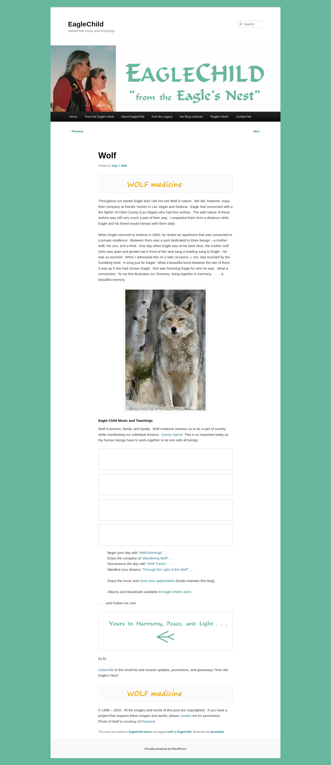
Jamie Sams (172, 434)
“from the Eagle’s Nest (99, 116)
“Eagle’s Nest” (219, 116)
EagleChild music (140, 731)
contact (185, 716)
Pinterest (148, 721)
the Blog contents (191, 116)
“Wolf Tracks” (156, 564)
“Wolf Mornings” (151, 553)
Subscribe (106, 670)
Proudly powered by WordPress (165, 748)
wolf (170, 731)
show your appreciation (157, 581)
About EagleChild (132, 116)
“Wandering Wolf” (155, 558)
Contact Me (243, 116)
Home (73, 116)
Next (258, 131)
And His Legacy (161, 116)
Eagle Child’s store (176, 592)
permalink (217, 731)
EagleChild (86, 24)
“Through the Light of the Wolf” (165, 569)
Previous (75, 131)
